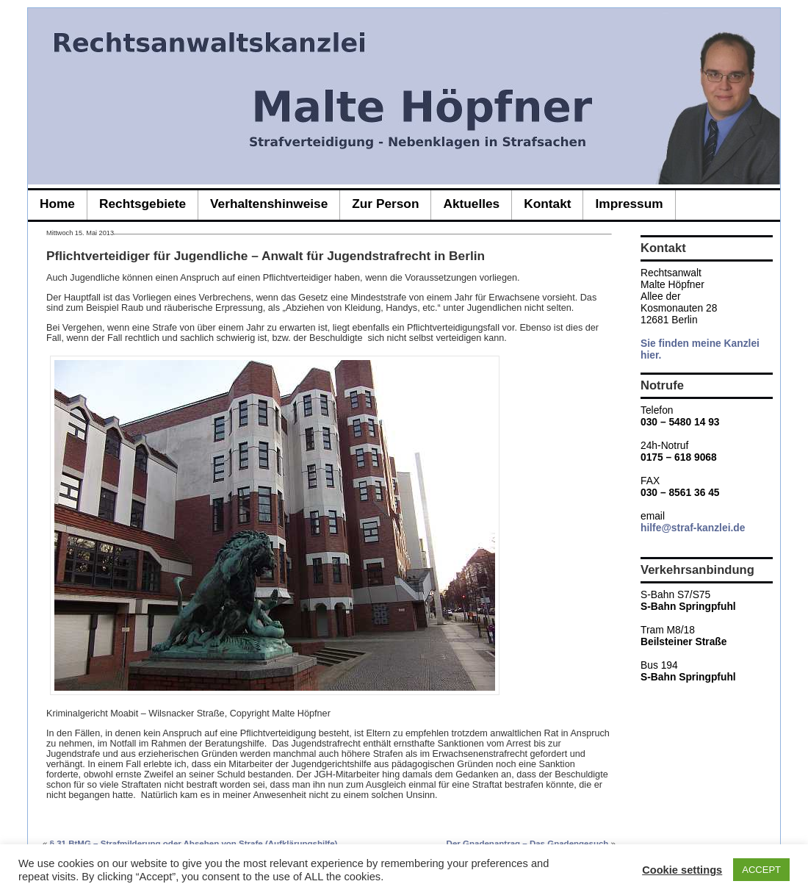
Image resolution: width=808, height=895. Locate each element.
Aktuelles (471, 203)
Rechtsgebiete (142, 203)
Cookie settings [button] (682, 870)
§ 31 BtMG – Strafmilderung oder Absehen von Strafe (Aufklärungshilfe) (194, 843)
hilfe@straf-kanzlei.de (693, 527)
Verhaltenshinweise (269, 203)
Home (57, 203)
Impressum (629, 203)
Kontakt (547, 203)
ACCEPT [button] (761, 869)
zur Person (385, 203)
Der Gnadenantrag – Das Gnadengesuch (528, 843)
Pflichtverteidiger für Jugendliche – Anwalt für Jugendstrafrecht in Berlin (265, 255)
